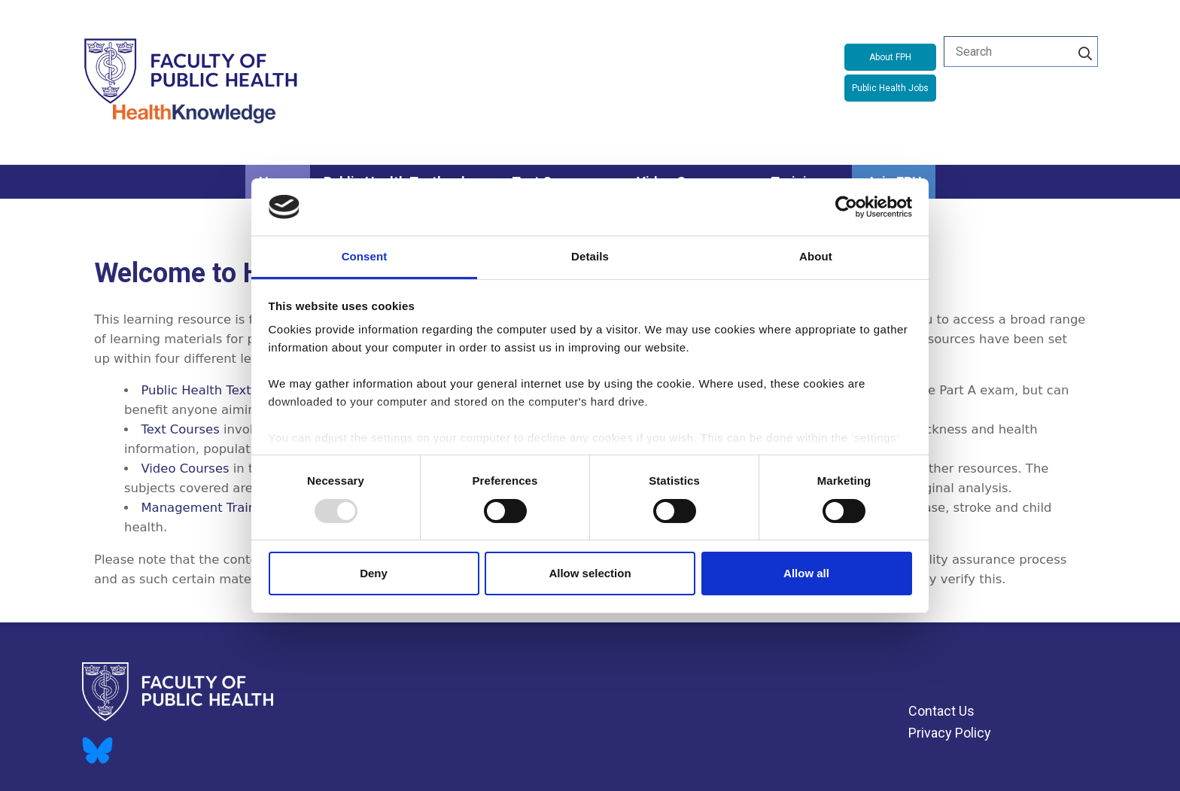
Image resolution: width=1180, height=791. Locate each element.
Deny (374, 573)
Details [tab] (590, 256)
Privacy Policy (949, 733)
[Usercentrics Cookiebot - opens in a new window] (846, 207)
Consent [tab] (365, 256)
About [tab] (815, 256)
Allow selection (590, 573)
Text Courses (180, 429)
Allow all (806, 573)
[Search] (1085, 51)
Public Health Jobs (890, 88)
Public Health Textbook (211, 390)
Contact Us (941, 711)
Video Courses (185, 468)
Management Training (208, 507)
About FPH (890, 57)
